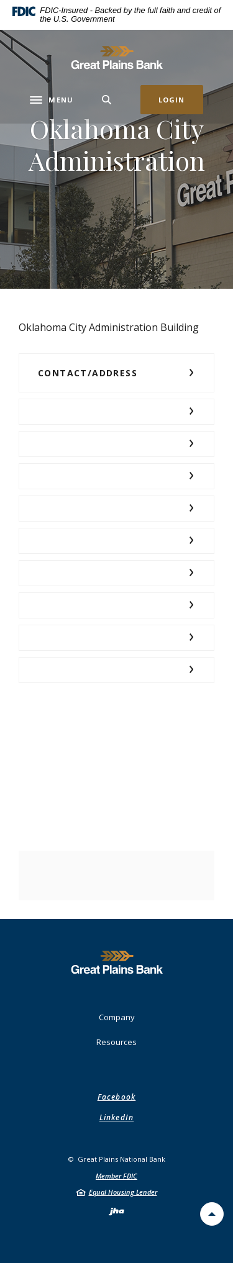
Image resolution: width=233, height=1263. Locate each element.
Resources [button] (116, 1042)
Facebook (117, 1097)
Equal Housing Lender (123, 1192)
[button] (116, 372)
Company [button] (117, 1017)
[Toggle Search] (107, 99)
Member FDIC (116, 1175)
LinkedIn (116, 1117)
